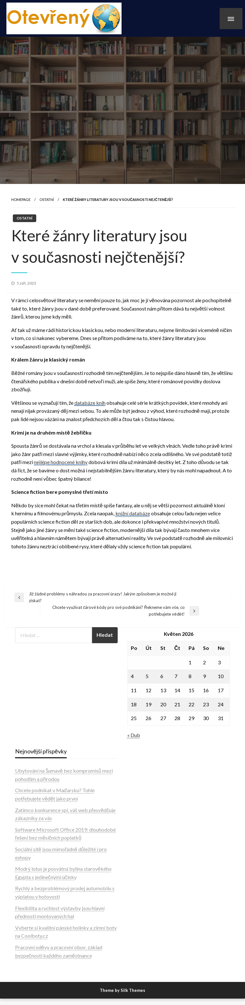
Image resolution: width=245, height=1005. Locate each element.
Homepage (20, 199)
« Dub (133, 735)
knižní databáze (132, 513)
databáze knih (90, 403)
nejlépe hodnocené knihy (61, 462)
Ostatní (46, 199)
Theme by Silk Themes (122, 990)
